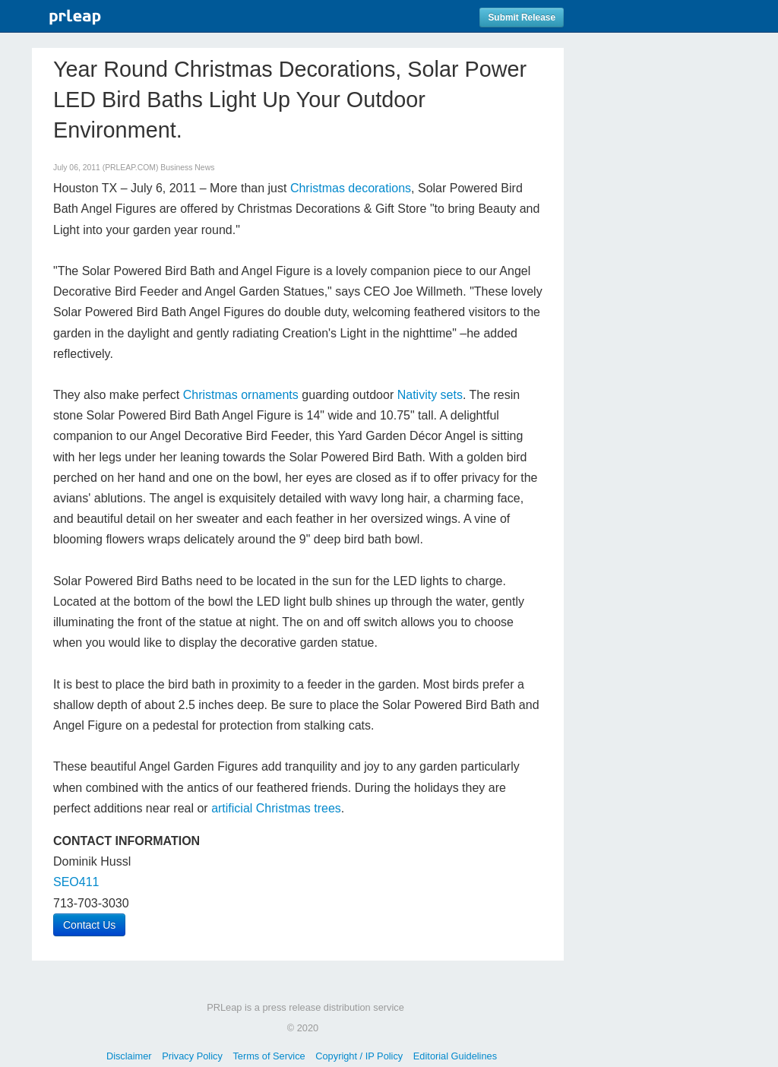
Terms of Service (268, 1056)
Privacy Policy (192, 1056)
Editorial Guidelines (455, 1056)
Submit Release (521, 17)
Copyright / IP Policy (359, 1056)
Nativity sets (430, 394)
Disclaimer (129, 1056)
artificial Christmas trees (276, 808)
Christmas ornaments (241, 394)
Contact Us (89, 925)
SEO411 (76, 881)
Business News (187, 167)
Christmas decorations (350, 188)
